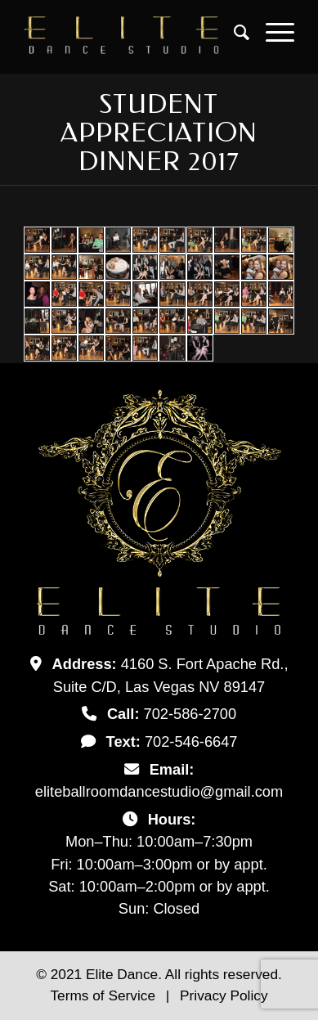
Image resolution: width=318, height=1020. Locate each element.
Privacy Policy (223, 995)
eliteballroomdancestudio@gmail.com (159, 791)
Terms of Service (104, 995)
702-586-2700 (190, 713)
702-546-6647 (191, 741)
